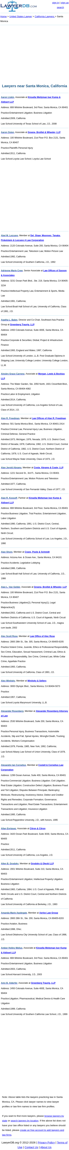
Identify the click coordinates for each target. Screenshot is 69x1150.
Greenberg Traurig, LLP (22, 324)
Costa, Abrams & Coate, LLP (48, 467)
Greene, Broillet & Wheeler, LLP (44, 132)
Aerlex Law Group (48, 913)
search (60, 7)
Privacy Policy (46, 1142)
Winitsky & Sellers (36, 680)
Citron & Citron (37, 828)
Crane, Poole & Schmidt (37, 552)
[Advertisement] (34, 53)
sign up (65, 2)
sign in (55, 2)
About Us (45, 1147)
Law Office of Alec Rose (42, 636)
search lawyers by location (24, 1120)
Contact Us (31, 1147)
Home (3, 16)
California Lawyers (45, 16)
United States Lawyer (20, 16)
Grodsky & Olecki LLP (42, 863)
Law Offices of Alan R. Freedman (49, 418)
